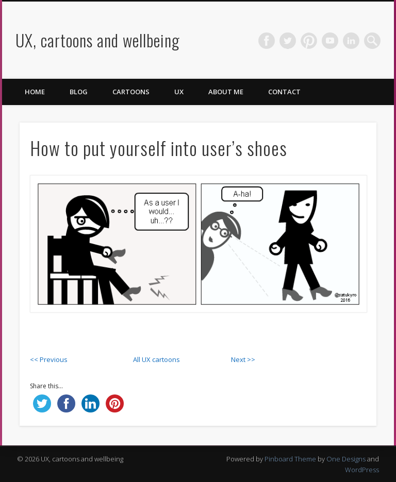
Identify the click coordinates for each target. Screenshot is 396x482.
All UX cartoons (156, 359)
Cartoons (131, 91)
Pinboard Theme (290, 458)
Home (35, 91)
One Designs (346, 458)
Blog (79, 91)
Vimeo (330, 40)
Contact (284, 91)
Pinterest (309, 40)
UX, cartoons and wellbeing (97, 40)
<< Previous (49, 359)
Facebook (266, 40)
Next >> (243, 359)
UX (179, 91)
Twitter (287, 40)
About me (225, 91)
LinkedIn (351, 40)
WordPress (362, 469)
